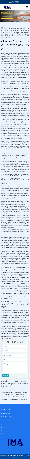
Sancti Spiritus (21, 397)
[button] (2, 16)
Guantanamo (18, 392)
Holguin (4, 392)
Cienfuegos (11, 394)
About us (3, 425)
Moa (25, 399)
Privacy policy (5, 431)
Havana (3, 390)
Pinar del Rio (19, 394)
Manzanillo (4, 399)
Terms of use (4, 428)
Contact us (4, 434)
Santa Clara (10, 392)
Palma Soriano (19, 399)
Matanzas (4, 397)
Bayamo (25, 392)
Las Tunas (4, 394)
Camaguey (20, 390)
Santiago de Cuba (11, 390)
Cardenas (11, 399)
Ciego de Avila (12, 397)
